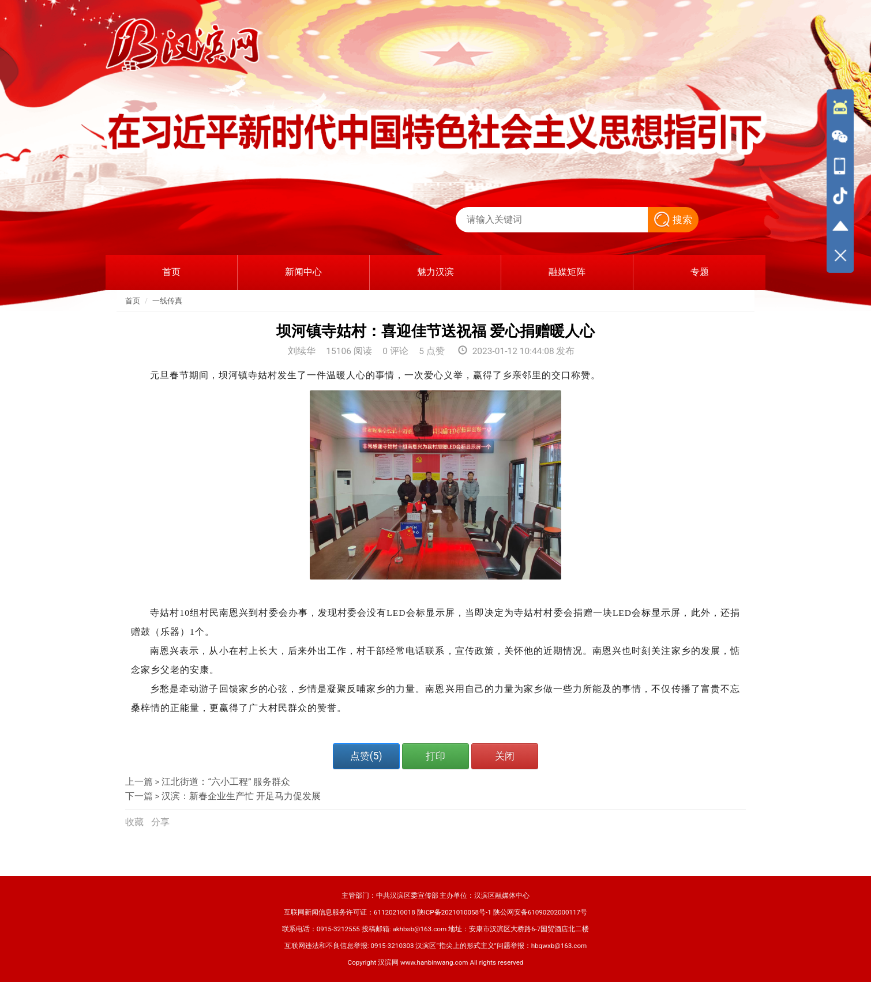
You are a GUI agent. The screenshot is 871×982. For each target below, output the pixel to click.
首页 (132, 300)
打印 (435, 756)
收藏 (135, 822)
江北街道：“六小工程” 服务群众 (226, 782)
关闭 (505, 756)
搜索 (673, 220)
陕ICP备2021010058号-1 (454, 912)
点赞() (366, 756)
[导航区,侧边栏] (840, 181)
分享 (160, 822)
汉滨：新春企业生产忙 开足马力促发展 (241, 796)
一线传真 (167, 300)
